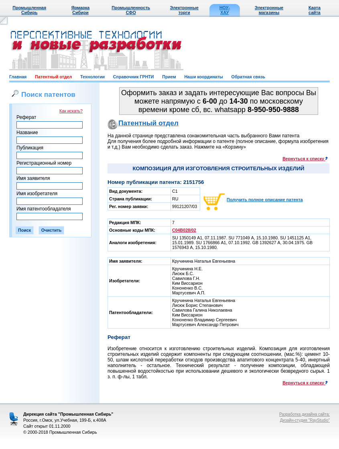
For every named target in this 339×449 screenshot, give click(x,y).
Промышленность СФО (131, 10)
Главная (17, 76)
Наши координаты (203, 76)
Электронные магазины (269, 10)
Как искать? (71, 110)
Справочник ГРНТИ (133, 76)
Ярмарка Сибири (80, 10)
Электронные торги (184, 10)
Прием (169, 76)
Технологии (92, 76)
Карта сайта (315, 10)
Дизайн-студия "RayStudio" (305, 420)
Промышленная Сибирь (29, 10)
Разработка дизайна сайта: (304, 414)
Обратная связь (248, 76)
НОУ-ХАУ (224, 10)
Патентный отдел (53, 76)
